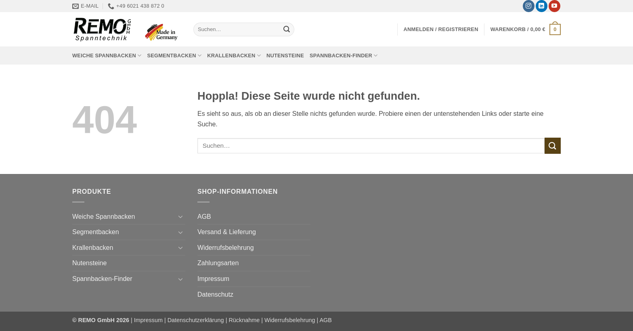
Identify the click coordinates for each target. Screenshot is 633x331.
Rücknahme (244, 320)
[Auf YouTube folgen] (554, 6)
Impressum (213, 278)
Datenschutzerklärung (196, 320)
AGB (204, 216)
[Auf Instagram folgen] (528, 6)
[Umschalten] (180, 216)
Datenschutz (215, 294)
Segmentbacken (174, 55)
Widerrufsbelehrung (225, 247)
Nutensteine (285, 55)
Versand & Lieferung (226, 231)
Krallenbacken (234, 55)
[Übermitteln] (286, 29)
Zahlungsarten (218, 263)
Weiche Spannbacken (106, 55)
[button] (441, 29)
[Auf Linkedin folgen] (541, 6)
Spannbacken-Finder (344, 55)
